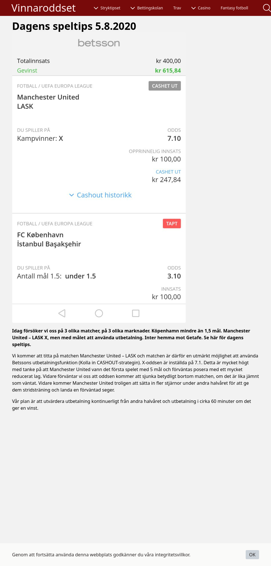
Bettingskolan (147, 8)
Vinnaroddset (43, 8)
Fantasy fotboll (234, 8)
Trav (177, 8)
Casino (200, 8)
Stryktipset (107, 8)
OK (252, 555)
